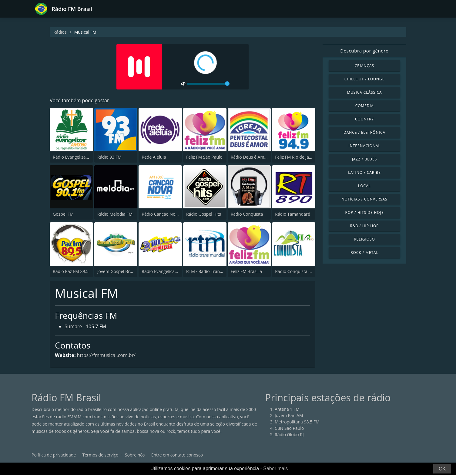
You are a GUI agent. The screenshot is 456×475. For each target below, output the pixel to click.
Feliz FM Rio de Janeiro (297, 157)
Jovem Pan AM (289, 416)
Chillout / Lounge (364, 79)
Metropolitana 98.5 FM (297, 422)
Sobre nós (135, 455)
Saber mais (275, 468)
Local (364, 185)
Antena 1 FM (287, 409)
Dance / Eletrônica (364, 132)
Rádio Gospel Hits (203, 214)
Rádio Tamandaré (292, 214)
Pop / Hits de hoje (364, 212)
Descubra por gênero (364, 51)
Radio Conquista (247, 214)
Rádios (60, 32)
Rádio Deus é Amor (250, 157)
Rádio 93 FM (109, 157)
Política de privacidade (54, 455)
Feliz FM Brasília (246, 271)
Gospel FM (63, 214)
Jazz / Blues (364, 159)
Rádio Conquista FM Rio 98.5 (303, 271)
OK (442, 468)
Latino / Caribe (364, 172)
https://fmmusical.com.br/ (106, 355)
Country (364, 119)
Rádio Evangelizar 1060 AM (79, 157)
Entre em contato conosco (177, 455)
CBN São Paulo (289, 428)
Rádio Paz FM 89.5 (71, 271)
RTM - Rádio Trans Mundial (212, 271)
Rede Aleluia (154, 157)
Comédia (364, 105)
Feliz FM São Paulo (204, 157)
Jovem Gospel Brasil (116, 271)
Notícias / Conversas (364, 199)
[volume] (208, 84)
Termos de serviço (100, 455)
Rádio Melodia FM (114, 214)
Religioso (364, 239)
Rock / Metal (364, 252)
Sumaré (73, 327)
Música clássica (364, 92)
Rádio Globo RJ (289, 435)
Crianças (364, 65)
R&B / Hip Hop (364, 225)
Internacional (364, 145)
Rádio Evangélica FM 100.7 (168, 271)
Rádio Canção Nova (161, 214)
